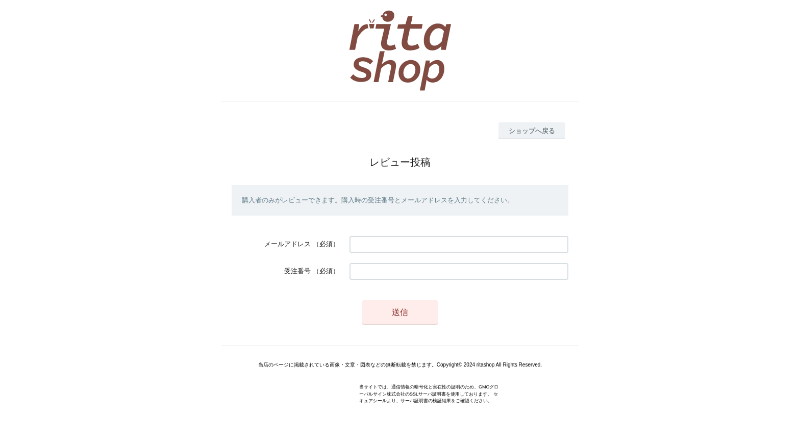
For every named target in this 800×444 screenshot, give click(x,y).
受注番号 (297, 271)
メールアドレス (287, 244)
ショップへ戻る (532, 131)
